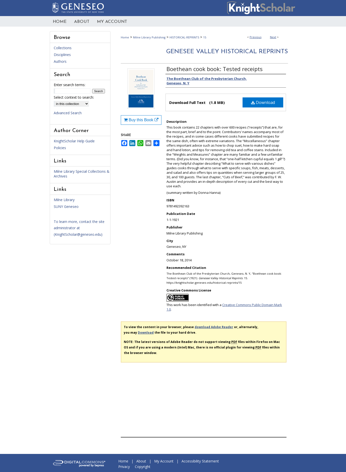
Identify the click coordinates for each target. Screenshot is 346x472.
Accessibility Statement (200, 461)
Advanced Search (68, 112)
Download (263, 102)
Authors (60, 61)
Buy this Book (141, 120)
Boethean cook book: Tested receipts (214, 69)
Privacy (124, 466)
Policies (60, 147)
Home (125, 37)
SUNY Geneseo (66, 206)
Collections (63, 47)
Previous (255, 37)
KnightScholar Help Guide (74, 141)
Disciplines (62, 54)
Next (273, 37)
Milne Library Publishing (149, 37)
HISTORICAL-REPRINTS (184, 37)
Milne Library (64, 199)
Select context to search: (74, 97)
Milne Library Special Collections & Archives (81, 174)
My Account (164, 461)
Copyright (142, 466)
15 (204, 37)
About (141, 461)
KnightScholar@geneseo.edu (78, 234)
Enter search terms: (69, 84)
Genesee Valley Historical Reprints (227, 52)
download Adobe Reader (214, 327)
